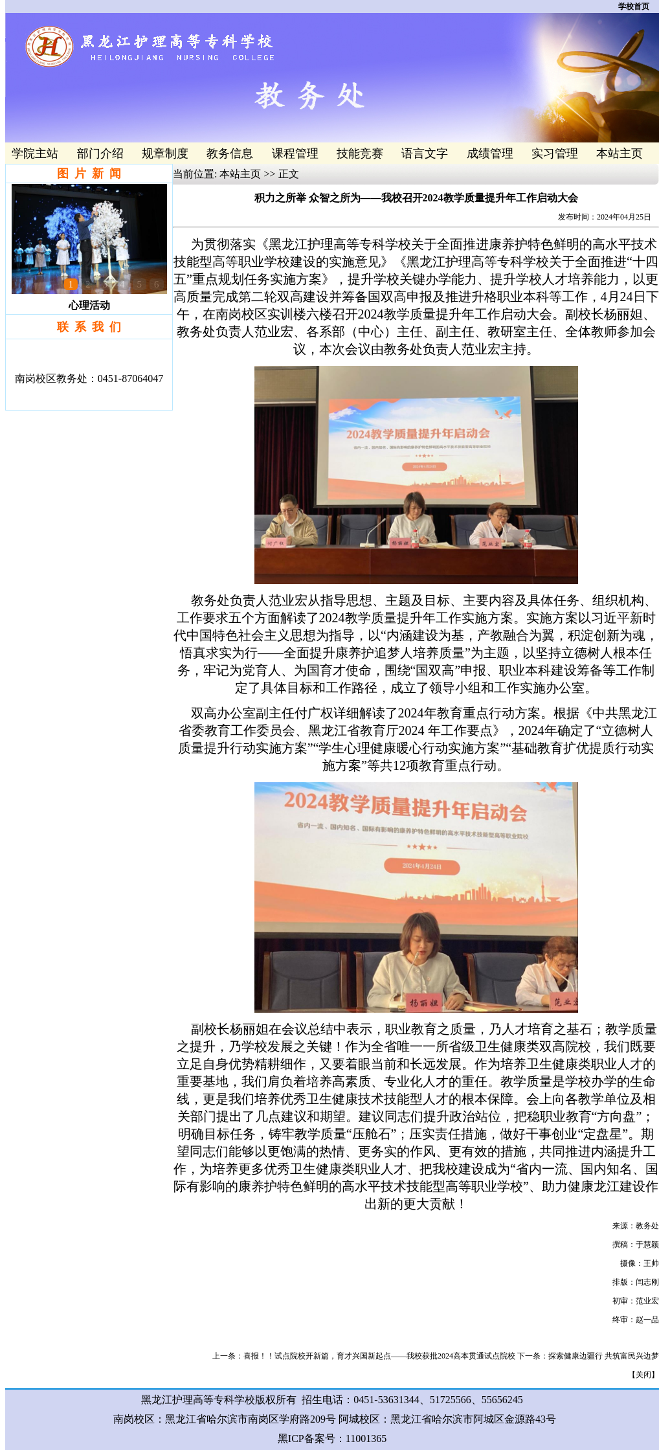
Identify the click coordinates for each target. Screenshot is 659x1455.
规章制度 (165, 153)
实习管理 (554, 153)
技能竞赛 (360, 153)
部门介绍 (100, 153)
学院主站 (35, 153)
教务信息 (230, 153)
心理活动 (89, 305)
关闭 (643, 1374)
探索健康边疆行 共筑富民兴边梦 (603, 1355)
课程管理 (295, 153)
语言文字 (424, 153)
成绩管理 (490, 153)
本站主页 (619, 153)
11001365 (366, 1438)
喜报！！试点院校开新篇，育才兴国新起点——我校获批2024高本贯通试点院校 (379, 1355)
